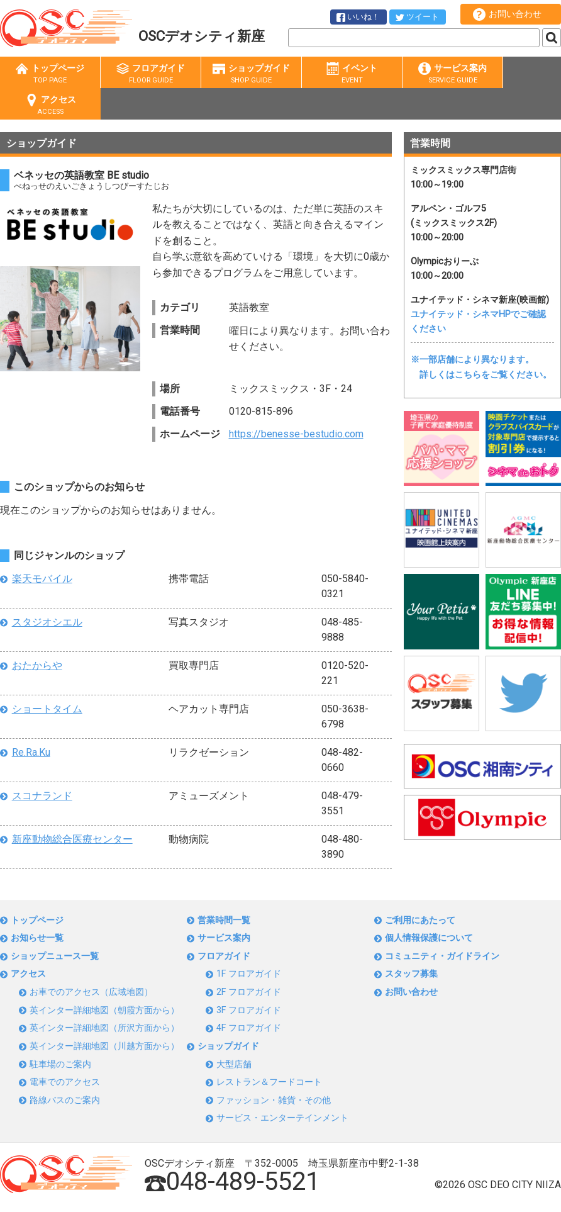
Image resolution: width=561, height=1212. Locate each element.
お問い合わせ (507, 14)
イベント (352, 74)
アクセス (50, 105)
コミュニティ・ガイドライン (442, 956)
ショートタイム (47, 709)
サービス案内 (453, 74)
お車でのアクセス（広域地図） (91, 992)
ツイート (417, 16)
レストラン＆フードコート (269, 1082)
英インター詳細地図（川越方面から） (104, 1046)
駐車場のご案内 (60, 1064)
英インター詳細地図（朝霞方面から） (104, 1010)
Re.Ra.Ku (31, 752)
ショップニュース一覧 (55, 956)
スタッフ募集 (411, 973)
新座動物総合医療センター (72, 839)
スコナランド (42, 796)
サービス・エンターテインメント (282, 1118)
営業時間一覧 (223, 920)
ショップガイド (251, 74)
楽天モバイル (42, 579)
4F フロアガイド (248, 1028)
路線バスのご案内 (65, 1100)
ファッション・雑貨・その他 (273, 1100)
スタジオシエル (47, 622)
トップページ (50, 74)
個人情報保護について (429, 938)
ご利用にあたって (420, 920)
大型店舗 (234, 1064)
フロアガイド (151, 74)
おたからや (37, 665)
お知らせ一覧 (37, 938)
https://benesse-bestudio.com (296, 434)
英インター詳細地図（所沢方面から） (104, 1028)
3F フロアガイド (248, 1010)
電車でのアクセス (65, 1082)
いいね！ (358, 17)
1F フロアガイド (248, 973)
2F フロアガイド (248, 992)
